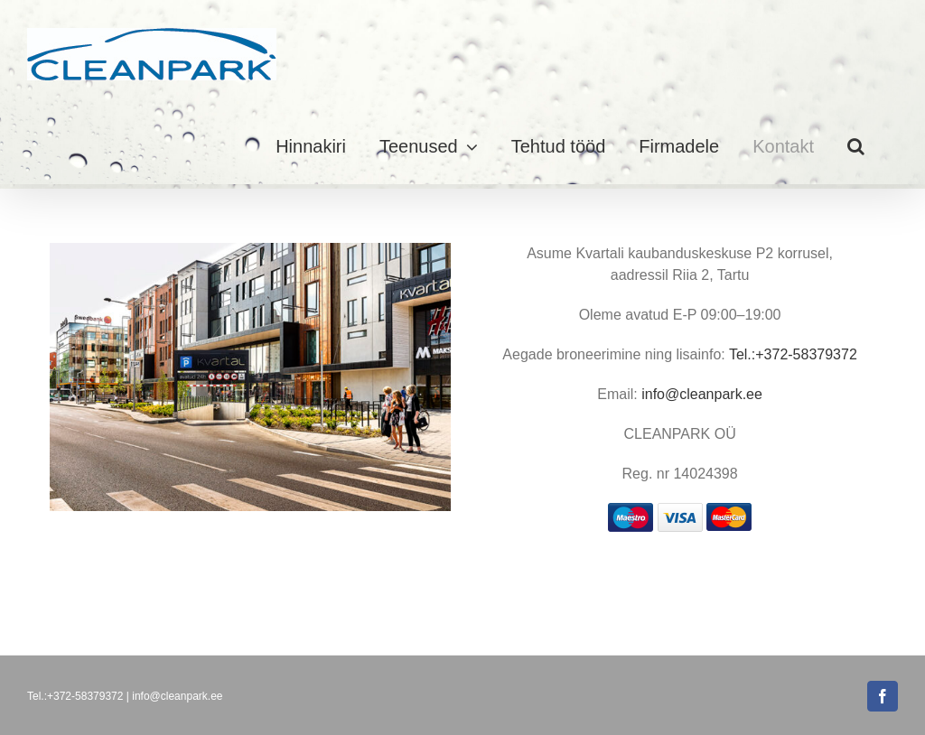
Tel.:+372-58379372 (793, 354)
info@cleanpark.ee (701, 394)
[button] (855, 146)
